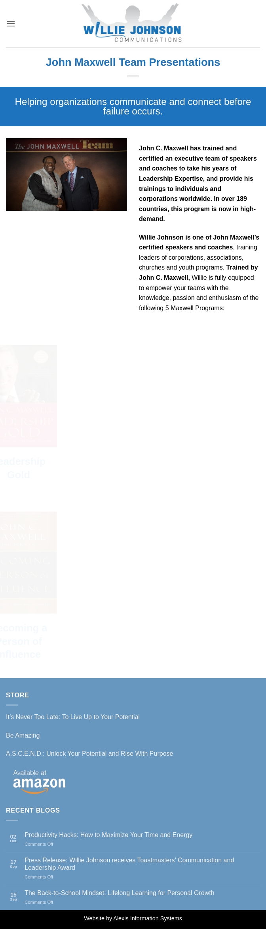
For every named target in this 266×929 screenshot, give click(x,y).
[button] (10, 23)
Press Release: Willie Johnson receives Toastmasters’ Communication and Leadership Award (129, 864)
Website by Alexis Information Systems (133, 918)
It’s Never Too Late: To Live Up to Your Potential (73, 717)
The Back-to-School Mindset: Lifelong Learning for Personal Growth (119, 893)
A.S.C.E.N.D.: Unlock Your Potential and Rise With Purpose (89, 753)
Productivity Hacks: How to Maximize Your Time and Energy (108, 835)
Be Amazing (23, 735)
